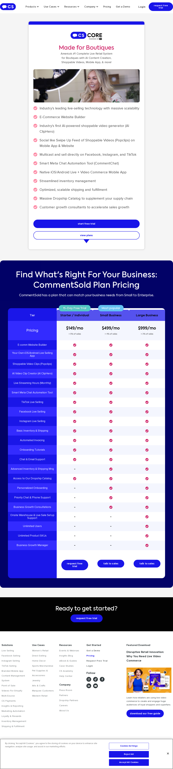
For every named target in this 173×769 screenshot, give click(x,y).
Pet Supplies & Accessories (40, 674)
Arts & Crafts (38, 686)
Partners (63, 696)
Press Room (65, 691)
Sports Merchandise (42, 667)
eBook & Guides (68, 662)
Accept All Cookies (128, 762)
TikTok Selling (9, 667)
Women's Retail (40, 651)
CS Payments (9, 702)
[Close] (167, 753)
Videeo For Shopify (12, 691)
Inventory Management (14, 722)
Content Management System (13, 679)
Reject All (129, 754)
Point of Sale (8, 686)
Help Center (65, 677)
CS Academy (66, 672)
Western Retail (40, 697)
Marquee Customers (43, 691)
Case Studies (66, 667)
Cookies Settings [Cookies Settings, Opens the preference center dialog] (129, 746)
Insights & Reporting (12, 707)
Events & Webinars (69, 651)
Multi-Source (8, 697)
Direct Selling (39, 656)
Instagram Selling (11, 662)
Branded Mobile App (12, 672)
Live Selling (8, 651)
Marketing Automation (13, 712)
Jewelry (36, 681)
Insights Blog (66, 656)
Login (142, 6)
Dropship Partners (68, 701)
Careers (63, 706)
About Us (64, 711)
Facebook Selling (11, 656)
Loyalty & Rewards (11, 717)
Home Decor (39, 662)
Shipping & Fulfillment (13, 727)
